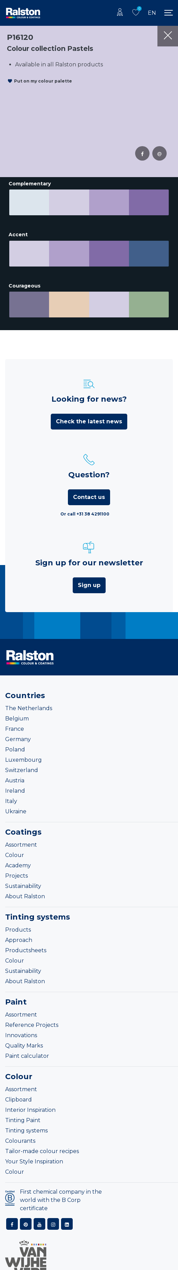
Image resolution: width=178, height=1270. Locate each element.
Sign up (89, 575)
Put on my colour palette (43, 81)
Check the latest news (89, 412)
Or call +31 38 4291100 (84, 504)
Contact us (89, 487)
